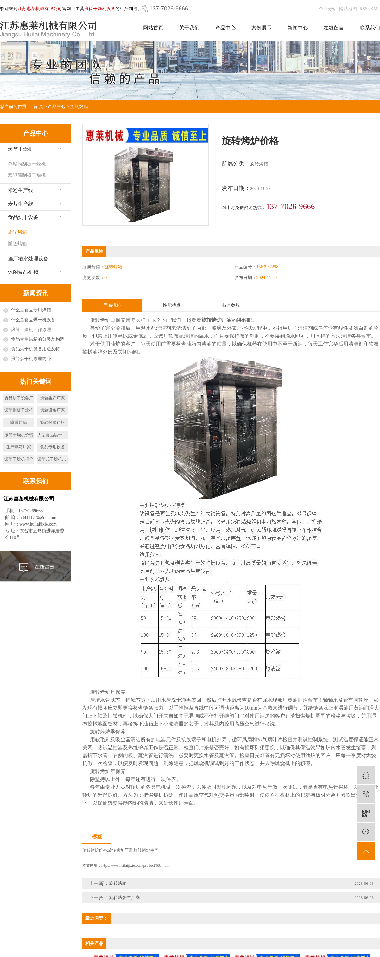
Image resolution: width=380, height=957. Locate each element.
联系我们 (370, 27)
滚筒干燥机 (20, 149)
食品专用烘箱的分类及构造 (37, 339)
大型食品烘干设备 (52, 434)
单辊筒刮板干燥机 (27, 163)
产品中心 (225, 27)
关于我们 (189, 27)
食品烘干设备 (23, 217)
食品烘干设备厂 (18, 398)
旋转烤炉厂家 (120, 850)
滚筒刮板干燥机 (18, 410)
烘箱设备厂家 (52, 410)
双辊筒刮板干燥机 (27, 175)
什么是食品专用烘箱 (31, 310)
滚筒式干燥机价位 (52, 459)
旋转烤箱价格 (52, 422)
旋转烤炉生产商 (124, 897)
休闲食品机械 (23, 272)
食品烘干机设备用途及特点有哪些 (39, 349)
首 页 (38, 106)
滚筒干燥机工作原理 (31, 329)
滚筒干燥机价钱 (18, 434)
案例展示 (261, 27)
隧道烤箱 (17, 243)
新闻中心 (298, 27)
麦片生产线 (20, 204)
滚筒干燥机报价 (18, 459)
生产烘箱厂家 (18, 446)
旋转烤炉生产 (146, 850)
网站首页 (153, 27)
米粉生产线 (20, 190)
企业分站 (328, 8)
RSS (364, 8)
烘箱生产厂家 (52, 398)
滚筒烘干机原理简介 (31, 358)
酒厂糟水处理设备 (28, 258)
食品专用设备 (52, 446)
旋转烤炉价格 (94, 850)
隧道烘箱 (18, 422)
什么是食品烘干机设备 (33, 319)
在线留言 (334, 27)
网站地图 (348, 8)
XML (375, 8)
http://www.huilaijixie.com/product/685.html (135, 865)
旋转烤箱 (79, 106)
